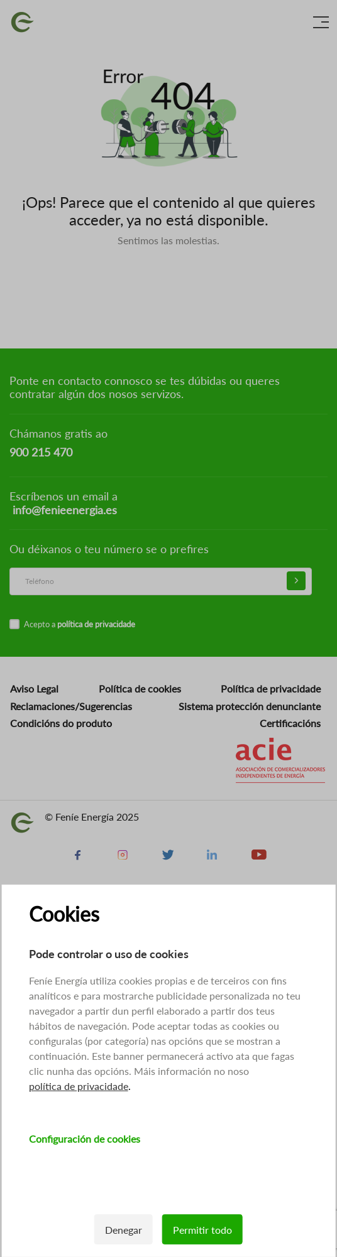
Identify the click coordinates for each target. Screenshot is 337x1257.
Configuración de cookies (84, 1139)
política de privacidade (78, 1086)
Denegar (123, 1230)
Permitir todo (202, 1230)
